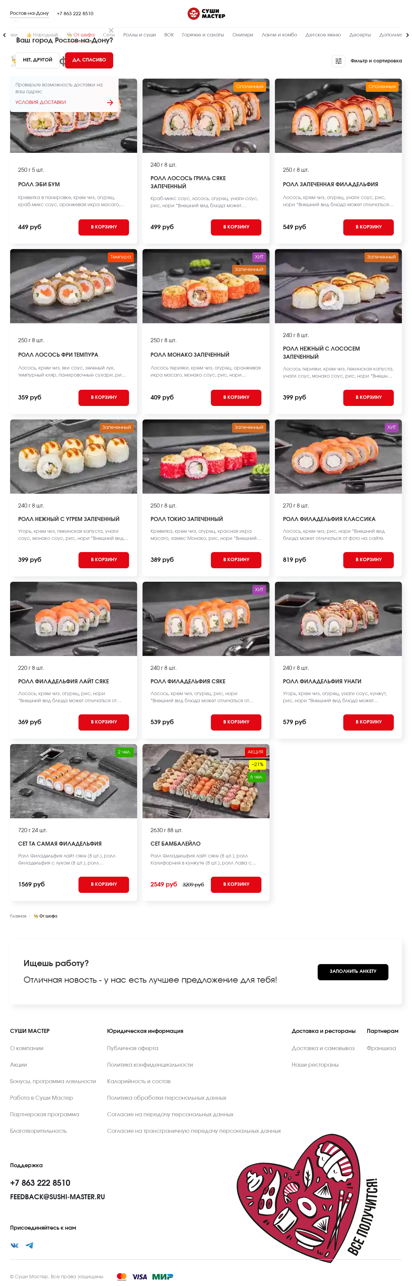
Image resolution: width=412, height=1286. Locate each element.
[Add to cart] (103, 227)
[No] (37, 60)
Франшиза (381, 1048)
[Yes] (89, 60)
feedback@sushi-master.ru (57, 1197)
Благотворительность (38, 1131)
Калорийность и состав (139, 1081)
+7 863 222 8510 (75, 13)
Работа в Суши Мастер (41, 1098)
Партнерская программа (44, 1114)
